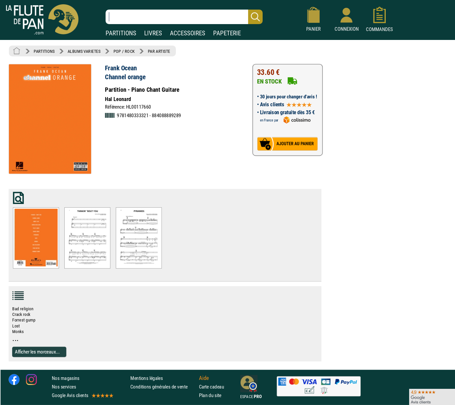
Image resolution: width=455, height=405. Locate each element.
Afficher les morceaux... (37, 351)
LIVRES (153, 33)
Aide (204, 378)
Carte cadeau (211, 386)
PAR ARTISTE (159, 51)
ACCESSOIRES (187, 33)
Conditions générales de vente (163, 386)
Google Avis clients (82, 395)
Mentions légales (146, 378)
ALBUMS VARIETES (84, 51)
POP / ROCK (124, 51)
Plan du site (210, 395)
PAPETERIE (227, 33)
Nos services (64, 386)
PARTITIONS (121, 33)
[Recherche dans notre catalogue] (184, 17)
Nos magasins (66, 378)
